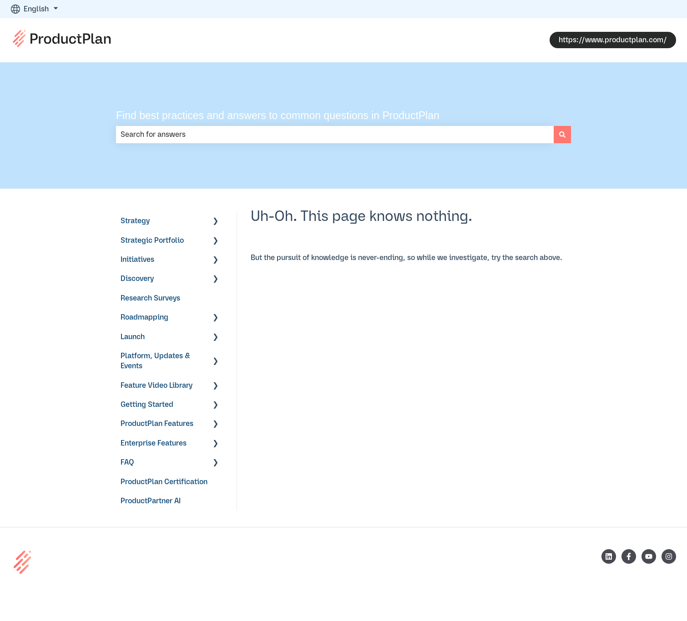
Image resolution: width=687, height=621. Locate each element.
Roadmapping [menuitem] (144, 317)
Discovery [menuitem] (137, 278)
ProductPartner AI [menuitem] (151, 501)
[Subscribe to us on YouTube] (649, 556)
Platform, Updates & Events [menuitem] (155, 361)
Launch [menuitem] (133, 337)
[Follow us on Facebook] (628, 556)
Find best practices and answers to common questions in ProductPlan (277, 115)
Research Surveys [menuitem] (150, 298)
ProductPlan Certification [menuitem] (164, 482)
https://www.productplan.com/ (613, 40)
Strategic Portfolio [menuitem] (152, 240)
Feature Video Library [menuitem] (156, 385)
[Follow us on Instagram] (669, 556)
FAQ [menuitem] (127, 462)
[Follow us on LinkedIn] (608, 556)
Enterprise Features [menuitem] (154, 443)
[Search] (562, 134)
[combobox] (335, 134)
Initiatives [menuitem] (137, 259)
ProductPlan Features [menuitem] (157, 423)
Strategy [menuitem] (135, 221)
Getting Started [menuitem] (147, 404)
